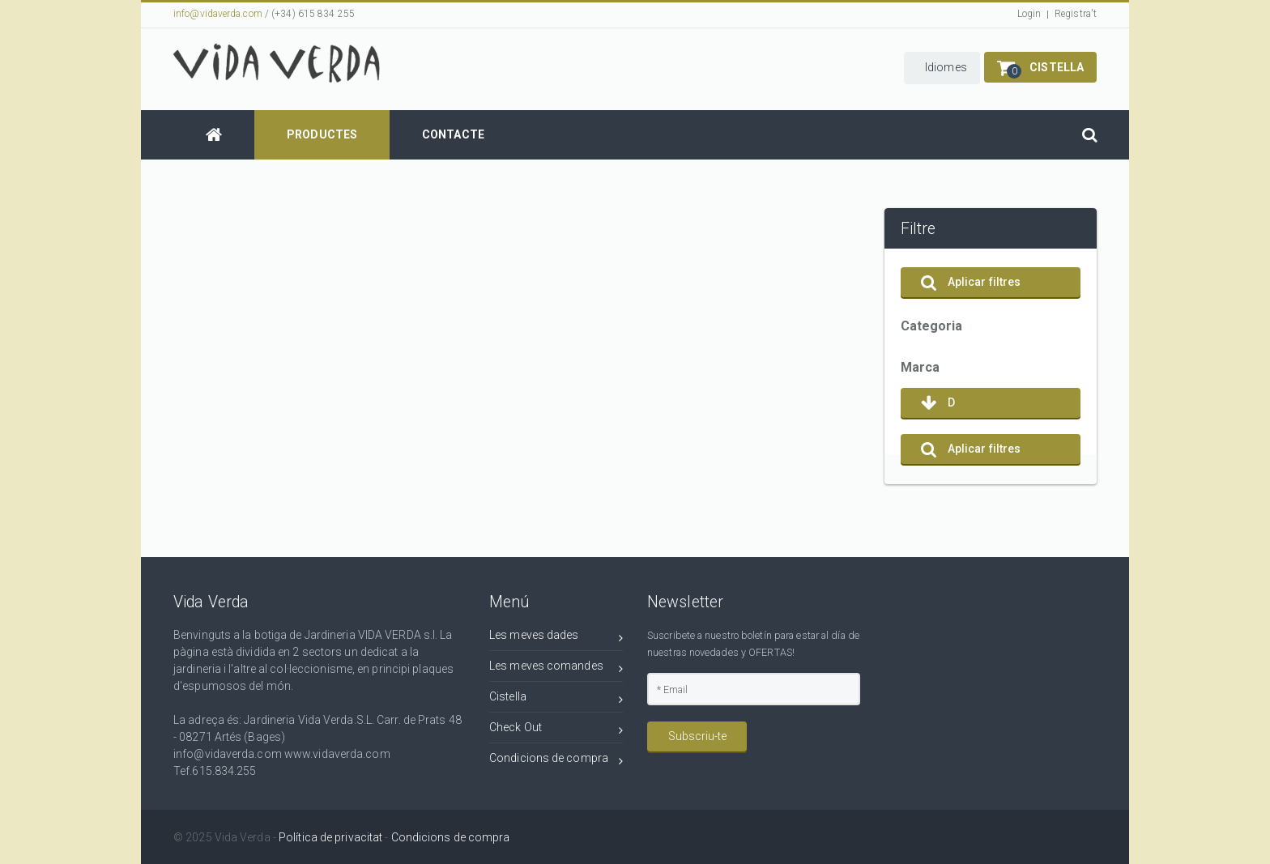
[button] (942, 68)
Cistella (556, 699)
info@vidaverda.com (217, 13)
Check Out (556, 730)
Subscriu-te (697, 736)
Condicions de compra (556, 760)
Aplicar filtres (971, 282)
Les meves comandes (556, 668)
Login (1029, 13)
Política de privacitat (330, 837)
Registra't (1076, 13)
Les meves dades (556, 637)
